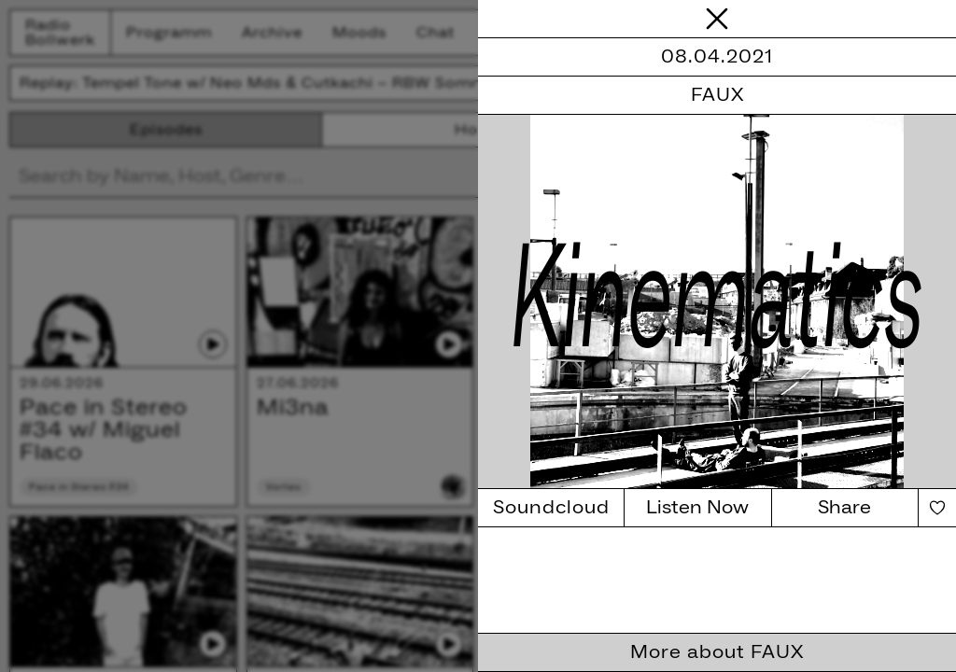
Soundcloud (551, 508)
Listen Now (697, 508)
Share (844, 508)
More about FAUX (717, 652)
